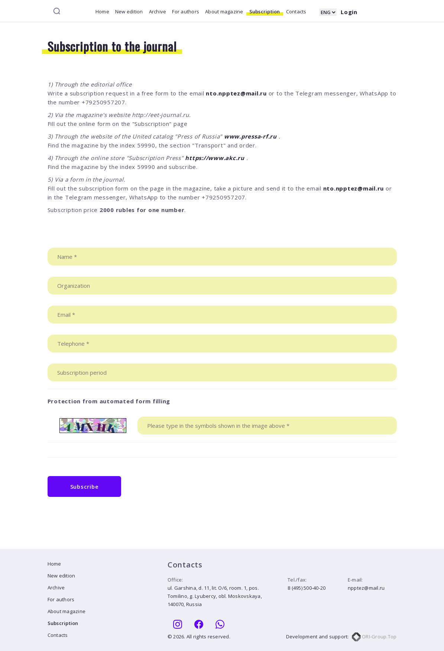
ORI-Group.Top (374, 636)
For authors (185, 11)
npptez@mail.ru (366, 588)
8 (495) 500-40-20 (306, 588)
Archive (157, 11)
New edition (129, 11)
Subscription (264, 11)
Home (102, 11)
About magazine (224, 11)
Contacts (296, 11)
